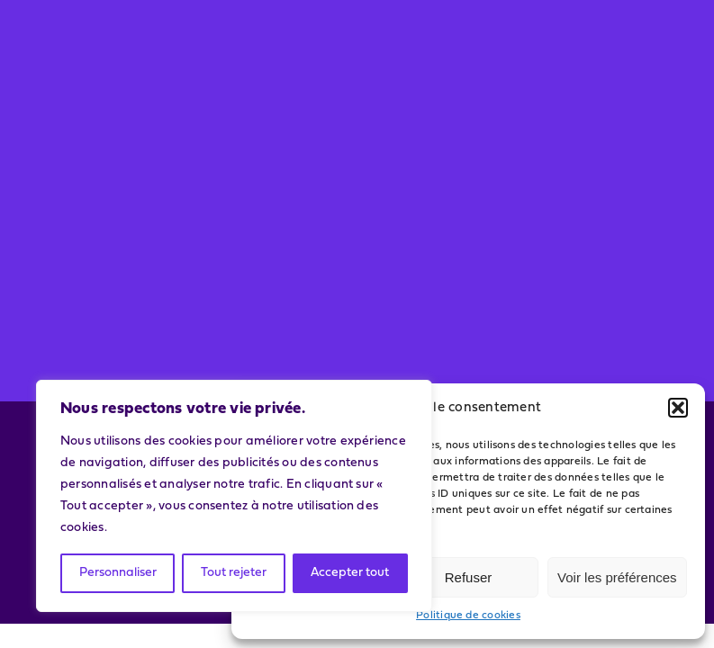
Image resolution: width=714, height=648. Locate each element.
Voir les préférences (617, 577)
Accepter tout (350, 573)
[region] (234, 496)
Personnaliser (118, 573)
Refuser (469, 577)
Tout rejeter (234, 573)
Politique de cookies (468, 615)
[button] (678, 408)
